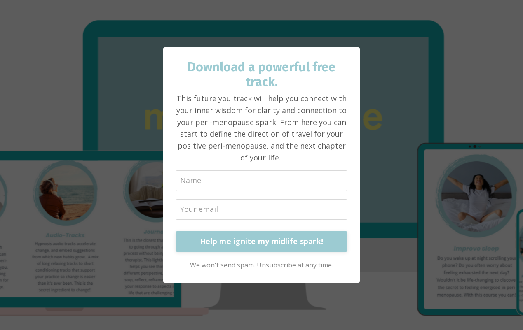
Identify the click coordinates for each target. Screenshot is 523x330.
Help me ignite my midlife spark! (261, 241)
